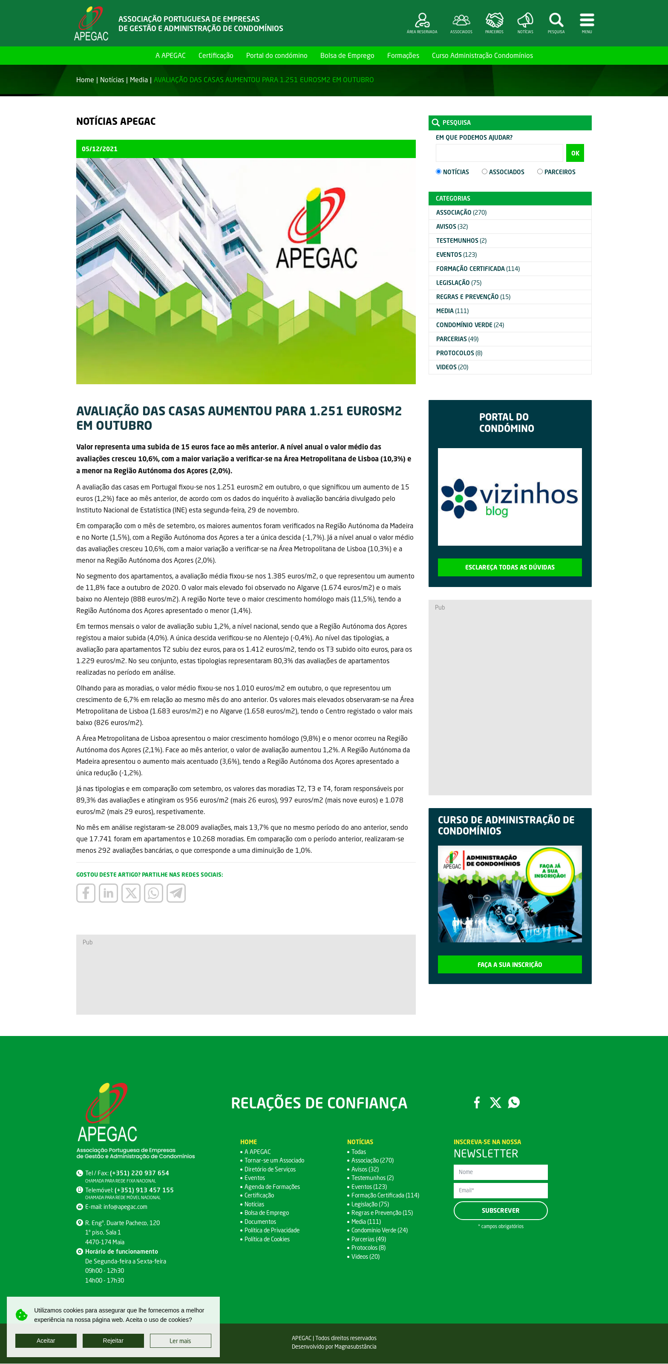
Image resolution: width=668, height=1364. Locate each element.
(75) (458, 282)
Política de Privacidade (273, 1230)
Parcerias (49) (369, 1239)
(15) (473, 296)
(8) (459, 353)
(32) (452, 226)
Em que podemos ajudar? (474, 137)
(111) (452, 310)
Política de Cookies (269, 1239)
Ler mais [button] (180, 1340)
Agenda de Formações (274, 1187)
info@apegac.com (126, 1207)
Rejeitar (113, 1340)
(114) (478, 268)
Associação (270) (373, 1160)
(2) (461, 240)
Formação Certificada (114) (386, 1195)
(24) (470, 324)
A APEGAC (170, 55)
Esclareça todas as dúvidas (510, 567)
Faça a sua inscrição (510, 964)
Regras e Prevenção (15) (383, 1213)
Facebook (477, 1103)
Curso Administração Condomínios (482, 55)
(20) (452, 367)
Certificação (216, 55)
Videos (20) (366, 1256)
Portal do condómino (277, 55)
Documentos (261, 1222)
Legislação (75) (370, 1204)
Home (139, 55)
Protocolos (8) (369, 1248)
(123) (456, 254)
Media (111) (366, 1222)
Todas (359, 1152)
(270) (461, 212)
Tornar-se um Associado (276, 1160)
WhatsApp (514, 1103)
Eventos (255, 1178)
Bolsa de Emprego (347, 55)
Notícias (112, 79)
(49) (457, 338)
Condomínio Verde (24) (381, 1230)
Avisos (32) (365, 1169)
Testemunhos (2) (373, 1178)
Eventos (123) (369, 1187)
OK (575, 153)
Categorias (453, 198)
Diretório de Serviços (272, 1169)
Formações (403, 55)
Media (139, 79)
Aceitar (46, 1340)
